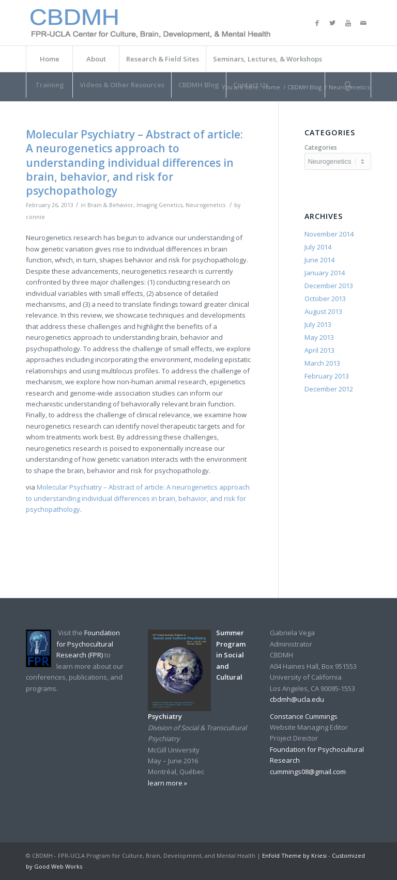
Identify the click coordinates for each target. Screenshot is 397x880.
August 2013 (323, 311)
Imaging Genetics (159, 205)
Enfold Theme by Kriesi (294, 855)
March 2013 (322, 363)
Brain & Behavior (110, 205)
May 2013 (319, 337)
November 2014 (329, 234)
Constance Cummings (304, 716)
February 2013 (326, 376)
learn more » (167, 783)
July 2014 (317, 247)
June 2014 (319, 259)
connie (35, 217)
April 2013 (319, 350)
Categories (320, 147)
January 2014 (324, 272)
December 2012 (328, 389)
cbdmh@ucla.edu (297, 699)
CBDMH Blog (304, 87)
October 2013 (325, 298)
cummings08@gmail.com (308, 771)
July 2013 (317, 324)
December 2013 (328, 285)
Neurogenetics (205, 205)
